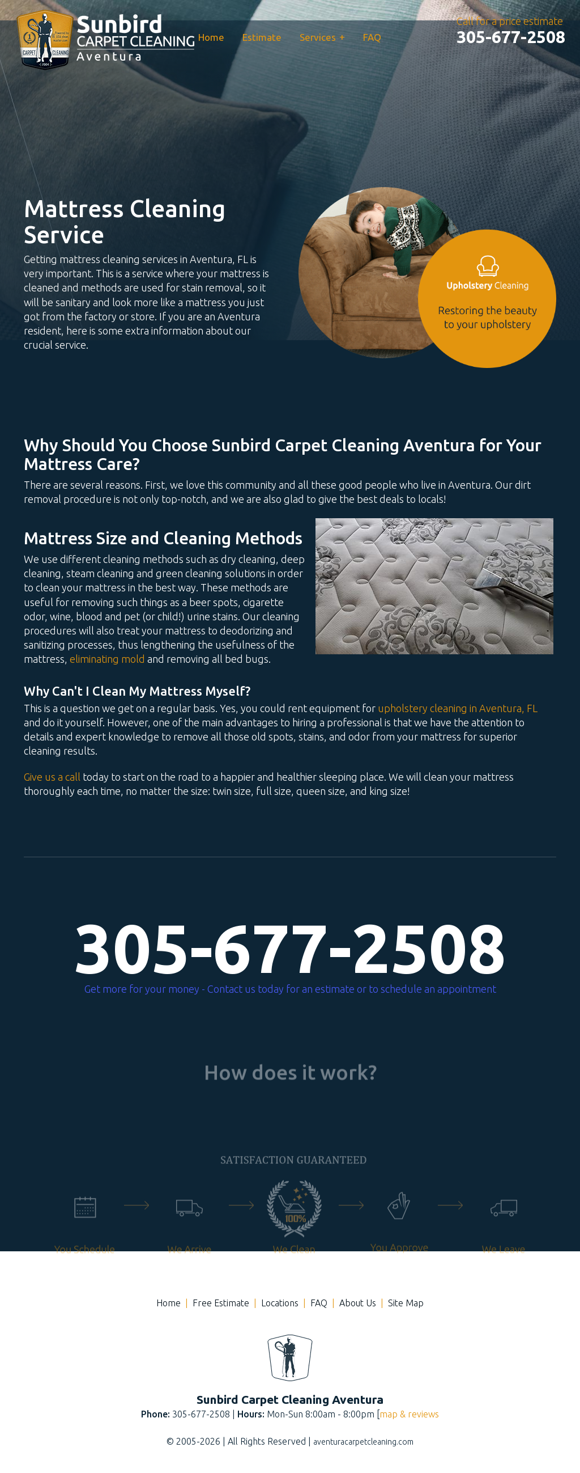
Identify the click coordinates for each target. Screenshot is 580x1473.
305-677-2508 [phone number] (290, 948)
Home (211, 37)
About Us (357, 1303)
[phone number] (511, 36)
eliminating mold (107, 658)
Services (322, 37)
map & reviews (409, 1414)
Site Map (406, 1303)
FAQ (372, 37)
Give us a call (52, 776)
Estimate (262, 37)
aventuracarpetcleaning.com (363, 1441)
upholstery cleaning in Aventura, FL (458, 708)
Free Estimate (221, 1303)
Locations (279, 1303)
